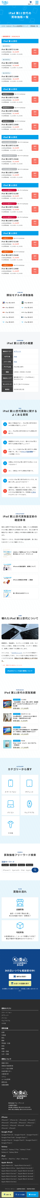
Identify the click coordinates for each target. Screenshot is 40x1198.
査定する (35, 51)
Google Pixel (7, 1132)
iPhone (5, 1117)
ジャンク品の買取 (27, 452)
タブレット (17, 351)
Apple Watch (7, 1162)
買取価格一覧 (34, 26)
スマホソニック (17, 653)
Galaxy (4, 1146)
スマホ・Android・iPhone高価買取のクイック (15, 26)
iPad (15, 356)
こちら (34, 492)
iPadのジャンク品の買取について (20, 671)
